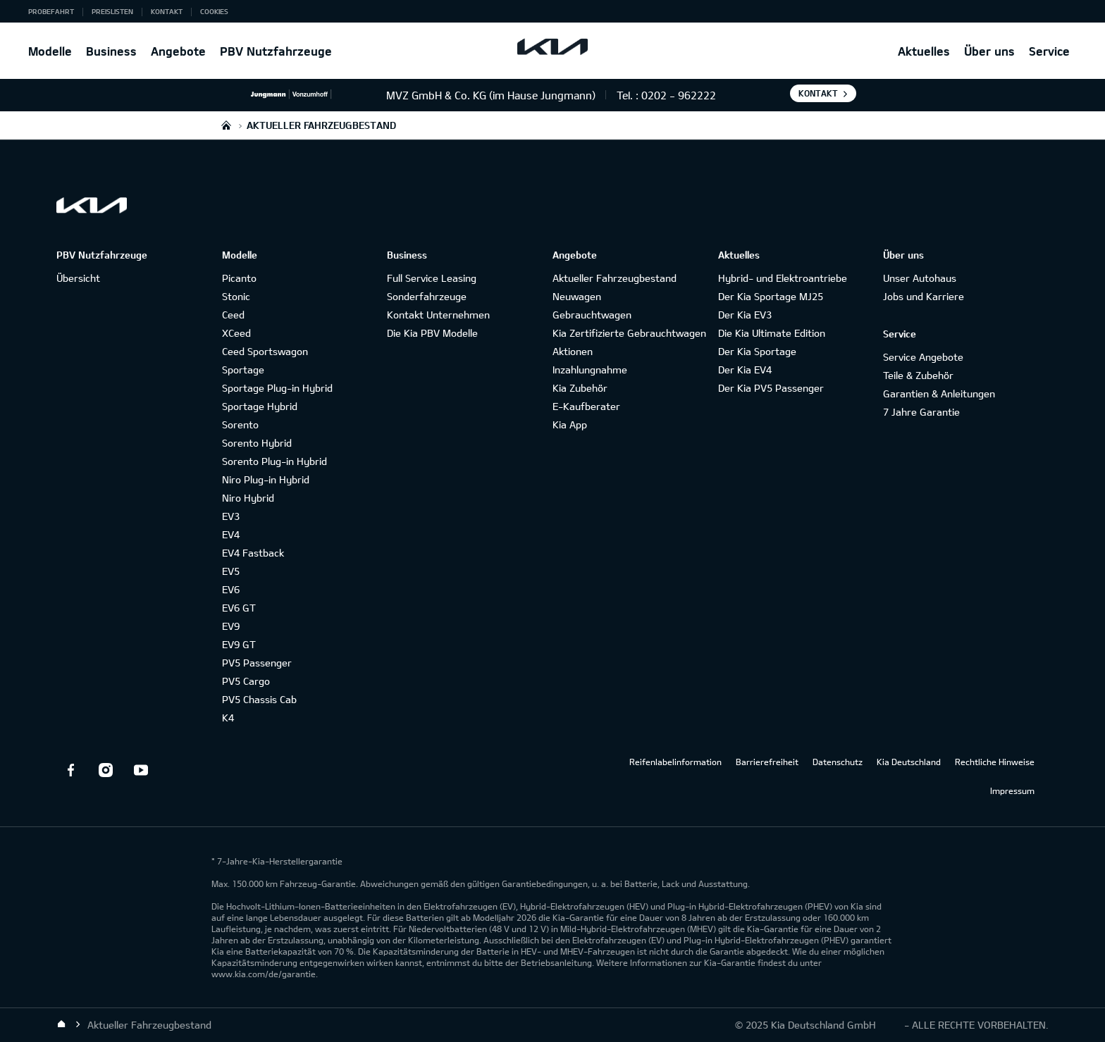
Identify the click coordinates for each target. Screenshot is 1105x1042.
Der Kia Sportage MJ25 (770, 296)
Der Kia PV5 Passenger (771, 388)
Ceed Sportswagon (265, 351)
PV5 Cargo (246, 681)
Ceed (233, 315)
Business (111, 51)
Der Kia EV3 (745, 315)
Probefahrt (51, 11)
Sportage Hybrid (259, 406)
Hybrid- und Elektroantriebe (782, 278)
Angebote (178, 51)
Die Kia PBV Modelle (432, 333)
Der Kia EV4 (745, 370)
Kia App (569, 424)
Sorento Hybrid (257, 443)
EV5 (231, 571)
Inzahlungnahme (589, 370)
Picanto (239, 278)
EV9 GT (239, 644)
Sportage (243, 370)
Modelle (50, 51)
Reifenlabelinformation (675, 762)
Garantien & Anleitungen (939, 393)
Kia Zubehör (579, 388)
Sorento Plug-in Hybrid (274, 461)
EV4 (231, 534)
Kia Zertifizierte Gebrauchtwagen (629, 333)
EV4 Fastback (253, 553)
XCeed (236, 333)
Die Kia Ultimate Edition (771, 333)
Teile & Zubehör (918, 375)
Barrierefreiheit (767, 762)
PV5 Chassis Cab (259, 699)
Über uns (989, 51)
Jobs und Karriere (923, 296)
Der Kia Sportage (757, 351)
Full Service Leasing (431, 278)
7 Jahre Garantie (921, 412)
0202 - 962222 (678, 95)
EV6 (231, 589)
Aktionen (572, 351)
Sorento (240, 424)
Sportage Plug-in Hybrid (277, 388)
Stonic (236, 296)
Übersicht (78, 278)
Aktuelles (924, 51)
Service (1049, 51)
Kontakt (167, 11)
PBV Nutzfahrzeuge (276, 51)
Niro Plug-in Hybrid (265, 479)
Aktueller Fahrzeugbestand (614, 278)
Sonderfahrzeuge (427, 296)
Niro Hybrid (248, 498)
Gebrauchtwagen (591, 315)
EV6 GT (239, 608)
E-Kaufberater (586, 406)
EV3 (231, 516)
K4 (228, 718)
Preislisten (112, 11)
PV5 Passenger (257, 663)
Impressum (1012, 790)
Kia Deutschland (909, 762)
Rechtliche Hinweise (995, 762)
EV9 (231, 626)
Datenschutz (838, 762)
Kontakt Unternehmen (438, 315)
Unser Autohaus (919, 278)
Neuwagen (576, 296)
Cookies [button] (214, 11)
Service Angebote (923, 357)
